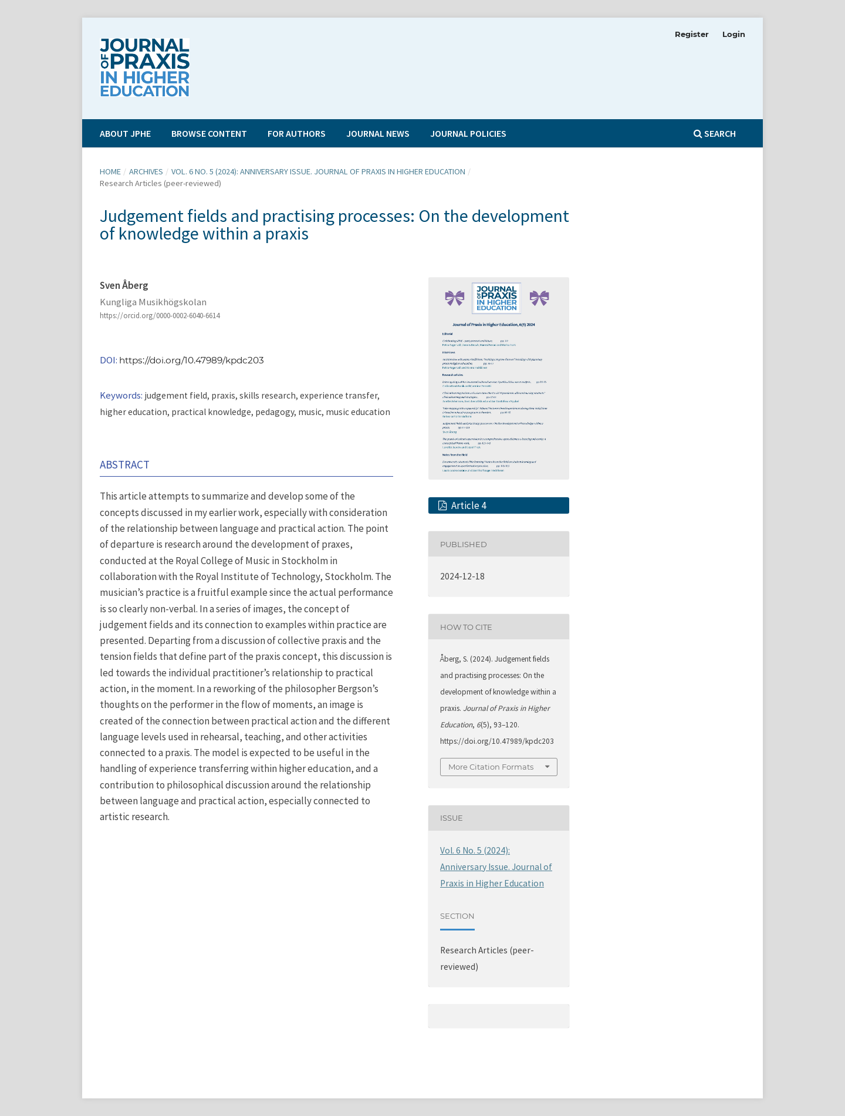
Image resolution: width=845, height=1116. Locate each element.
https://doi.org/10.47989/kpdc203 (191, 360)
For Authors (297, 133)
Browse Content (209, 133)
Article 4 (467, 505)
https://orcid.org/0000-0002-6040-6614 (159, 316)
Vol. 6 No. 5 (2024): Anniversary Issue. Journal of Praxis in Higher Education (318, 171)
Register (692, 34)
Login (733, 34)
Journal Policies (468, 133)
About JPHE (125, 133)
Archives (146, 171)
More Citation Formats (490, 766)
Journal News (378, 133)
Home (110, 171)
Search (715, 133)
